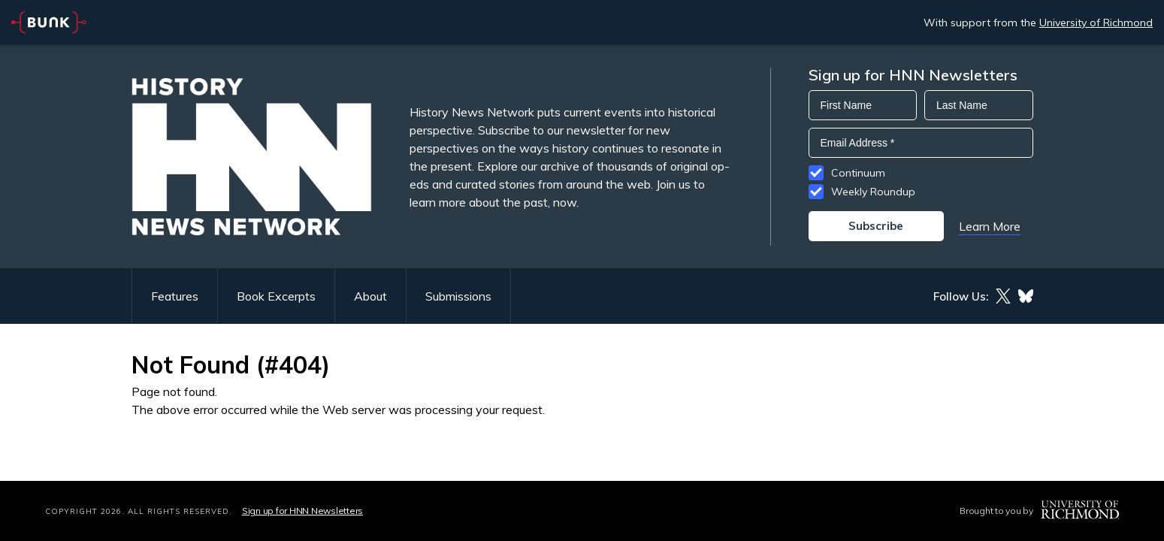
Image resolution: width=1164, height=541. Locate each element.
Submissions (458, 296)
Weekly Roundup (873, 191)
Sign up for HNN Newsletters (302, 510)
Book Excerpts (276, 296)
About (370, 296)
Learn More (989, 226)
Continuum (858, 173)
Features (174, 296)
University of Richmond (1096, 22)
